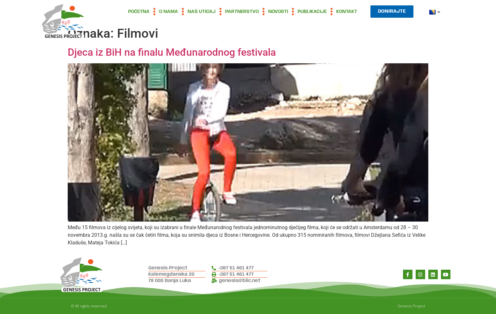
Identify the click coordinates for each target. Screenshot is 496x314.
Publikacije (312, 11)
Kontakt (346, 11)
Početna (139, 11)
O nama (168, 11)
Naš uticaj (202, 11)
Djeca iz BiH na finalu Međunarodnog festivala (172, 52)
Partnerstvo (242, 11)
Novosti (278, 11)
